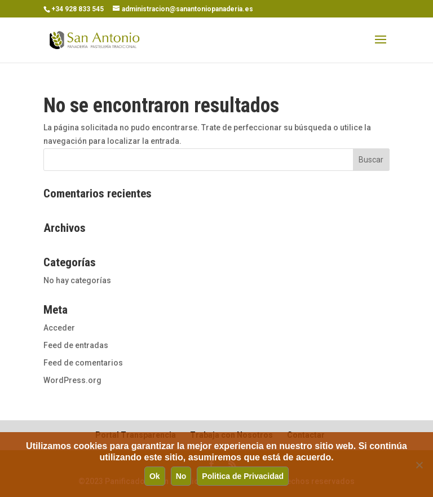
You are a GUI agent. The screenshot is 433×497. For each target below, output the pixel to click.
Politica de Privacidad (243, 476)
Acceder (59, 327)
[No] (419, 464)
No (181, 476)
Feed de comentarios (83, 362)
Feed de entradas (75, 345)
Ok (154, 476)
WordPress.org (72, 380)
